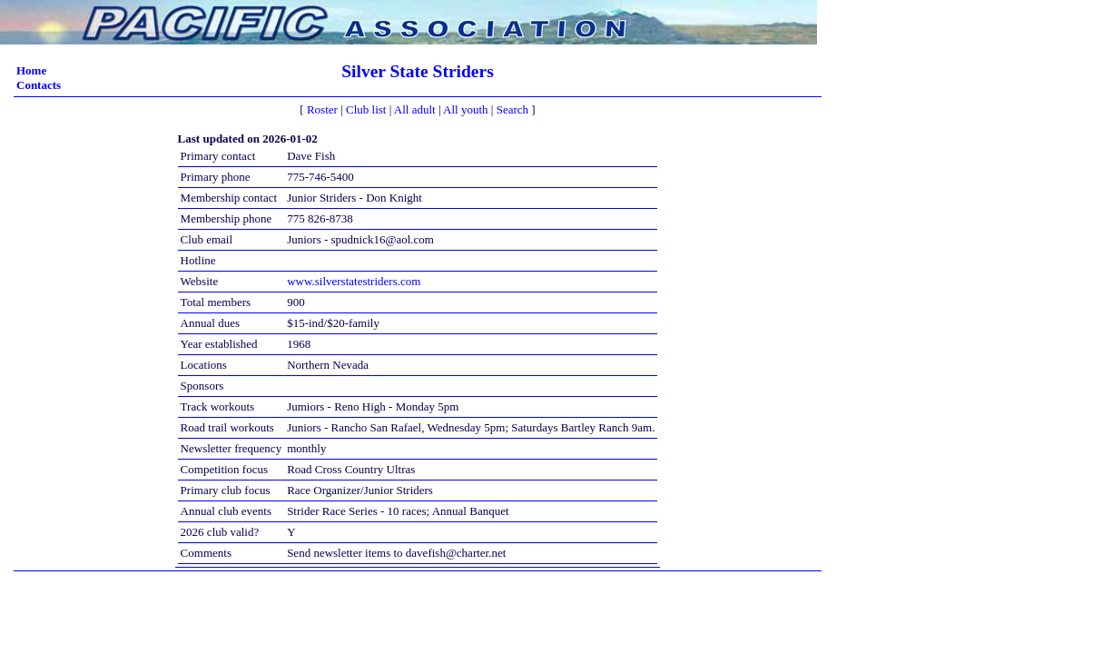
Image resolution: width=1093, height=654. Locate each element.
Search (512, 109)
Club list (366, 109)
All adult (415, 109)
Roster (322, 109)
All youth (465, 109)
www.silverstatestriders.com (353, 281)
